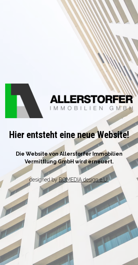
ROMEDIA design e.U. (84, 180)
